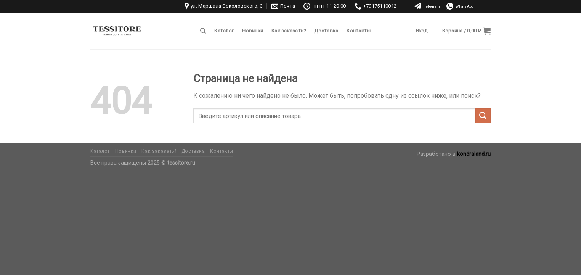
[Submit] (483, 115)
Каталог (224, 31)
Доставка (326, 31)
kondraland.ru (474, 154)
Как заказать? (288, 31)
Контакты (359, 31)
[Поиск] (203, 31)
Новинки (252, 31)
